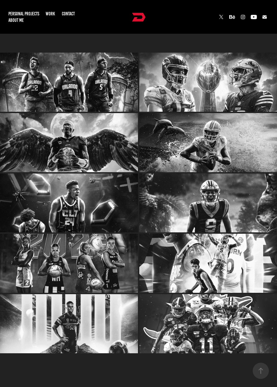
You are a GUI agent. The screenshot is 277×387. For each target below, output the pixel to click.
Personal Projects (23, 13)
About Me (16, 20)
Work (50, 13)
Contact (68, 13)
